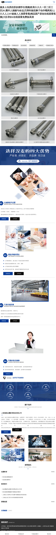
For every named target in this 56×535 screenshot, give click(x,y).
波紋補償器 (24, 45)
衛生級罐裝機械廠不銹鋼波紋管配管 (11, 492)
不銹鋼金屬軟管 (6, 45)
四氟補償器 (32, 45)
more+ (53, 471)
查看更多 (6, 432)
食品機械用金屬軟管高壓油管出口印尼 (12, 489)
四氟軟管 (41, 45)
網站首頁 (7, 533)
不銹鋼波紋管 (15, 45)
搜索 (54, 35)
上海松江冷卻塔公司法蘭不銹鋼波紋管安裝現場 (14, 494)
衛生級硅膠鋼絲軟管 (7, 477)
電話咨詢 (49, 533)
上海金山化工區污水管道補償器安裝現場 (12, 497)
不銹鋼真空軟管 (50, 45)
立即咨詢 (17, 432)
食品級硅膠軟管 (6, 479)
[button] (26, 31)
